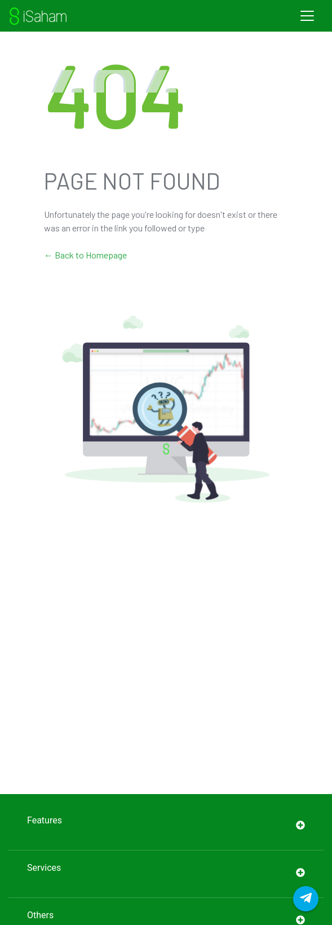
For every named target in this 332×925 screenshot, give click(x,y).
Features (166, 826)
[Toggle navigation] (307, 16)
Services (166, 874)
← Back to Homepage (85, 254)
